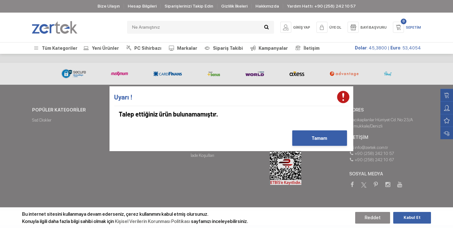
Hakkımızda (267, 6)
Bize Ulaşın (109, 6)
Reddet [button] (373, 217)
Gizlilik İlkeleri (234, 6)
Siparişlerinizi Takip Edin (189, 6)
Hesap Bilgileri (142, 6)
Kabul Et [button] (412, 217)
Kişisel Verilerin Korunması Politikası (152, 221)
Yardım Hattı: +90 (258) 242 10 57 (321, 6)
